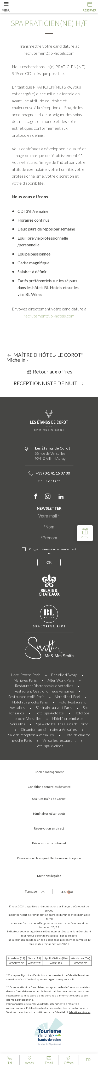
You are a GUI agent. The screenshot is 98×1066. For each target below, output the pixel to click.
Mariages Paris (25, 680)
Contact (49, 481)
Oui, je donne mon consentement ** (52, 551)
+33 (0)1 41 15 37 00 (49, 473)
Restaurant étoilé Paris (26, 696)
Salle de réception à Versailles (31, 735)
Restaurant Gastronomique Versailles (44, 691)
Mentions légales (79, 1012)
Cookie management (49, 772)
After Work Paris (61, 680)
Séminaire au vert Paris (54, 707)
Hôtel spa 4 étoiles (49, 713)
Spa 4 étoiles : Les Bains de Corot (62, 724)
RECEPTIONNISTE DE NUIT (49, 383)
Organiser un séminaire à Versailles (49, 729)
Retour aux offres (49, 372)
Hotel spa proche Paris (30, 702)
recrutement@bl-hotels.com (49, 315)
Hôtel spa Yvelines (49, 746)
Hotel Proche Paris (26, 674)
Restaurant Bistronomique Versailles (44, 685)
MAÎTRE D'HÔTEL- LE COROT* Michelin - (44, 357)
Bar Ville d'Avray (64, 674)
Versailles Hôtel (67, 696)
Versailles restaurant (59, 740)
